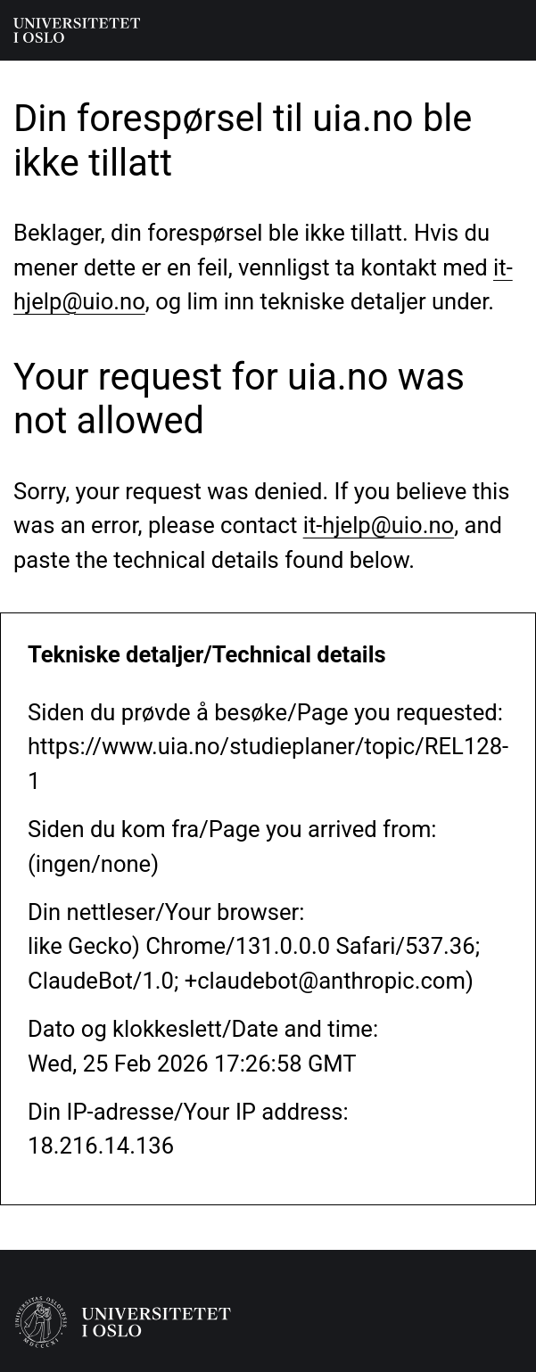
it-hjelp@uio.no (378, 525)
